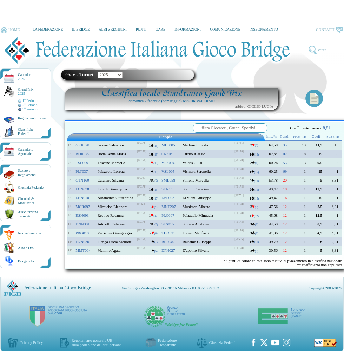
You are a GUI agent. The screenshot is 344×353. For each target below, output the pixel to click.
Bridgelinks (26, 261)
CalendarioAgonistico (25, 152)
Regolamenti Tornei (32, 118)
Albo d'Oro (26, 248)
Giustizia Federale (31, 187)
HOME (10, 29)
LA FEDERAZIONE (48, 29)
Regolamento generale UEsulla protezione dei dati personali (98, 342)
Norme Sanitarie (29, 233)
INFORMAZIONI (187, 29)
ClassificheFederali (25, 132)
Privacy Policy (31, 342)
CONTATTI (329, 29)
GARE (160, 29)
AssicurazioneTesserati (28, 214)
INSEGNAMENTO (264, 29)
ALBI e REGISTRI (113, 29)
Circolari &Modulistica (26, 201)
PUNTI (141, 29)
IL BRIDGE (81, 29)
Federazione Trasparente (167, 342)
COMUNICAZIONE (225, 29)
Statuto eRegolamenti (27, 173)
